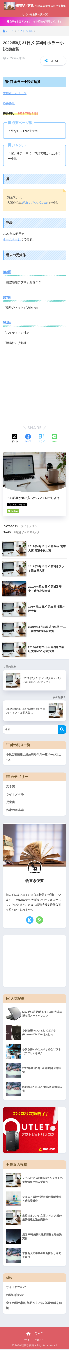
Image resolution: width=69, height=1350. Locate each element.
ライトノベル (29, 527)
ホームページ (12, 240)
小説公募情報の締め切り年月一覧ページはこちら (33, 758)
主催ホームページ (14, 94)
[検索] (62, 730)
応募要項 (9, 104)
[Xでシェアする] (14, 440)
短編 (18, 533)
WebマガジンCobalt (35, 203)
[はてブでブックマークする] (41, 440)
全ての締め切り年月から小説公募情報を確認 (34, 1306)
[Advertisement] (34, 385)
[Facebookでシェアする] (28, 440)
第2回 (7, 298)
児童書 (10, 803)
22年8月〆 (33, 533)
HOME (34, 1334)
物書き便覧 (35, 8)
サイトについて (16, 1288)
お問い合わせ (15, 1295)
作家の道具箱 (15, 811)
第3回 (7, 273)
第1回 (7, 323)
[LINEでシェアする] (54, 440)
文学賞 (10, 787)
